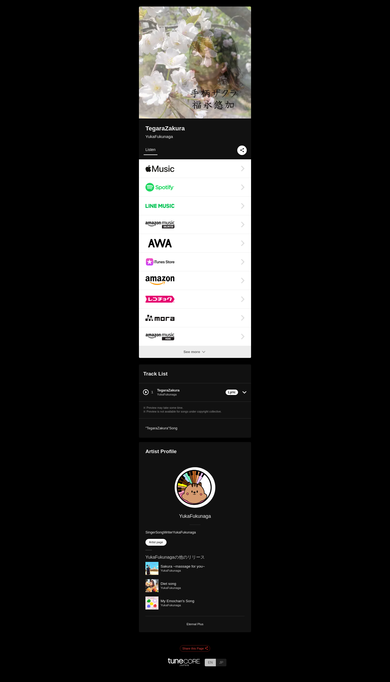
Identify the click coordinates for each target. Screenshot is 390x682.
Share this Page (195, 648)
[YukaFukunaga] (195, 487)
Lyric (232, 392)
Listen (150, 149)
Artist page (156, 542)
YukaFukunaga (159, 136)
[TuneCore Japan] (184, 664)
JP (221, 662)
